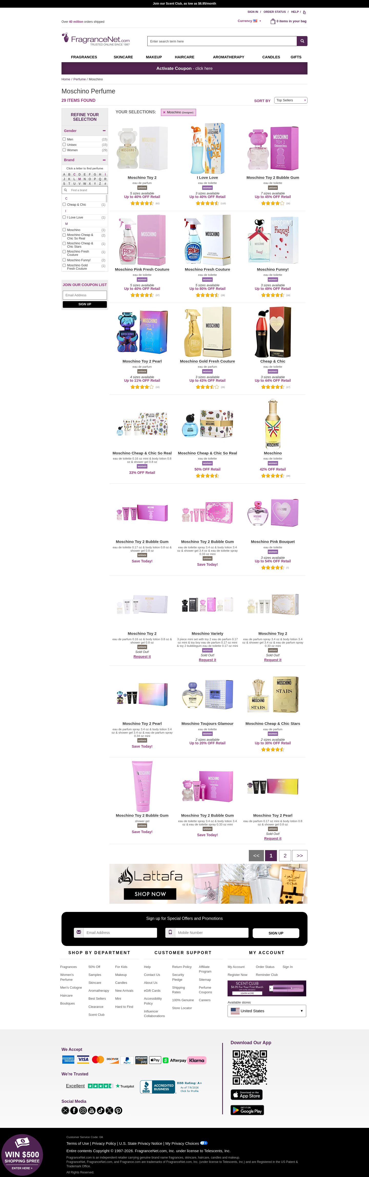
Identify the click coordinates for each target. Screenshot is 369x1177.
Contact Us (152, 975)
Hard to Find (124, 1007)
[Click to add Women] (85, 150)
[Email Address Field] (85, 295)
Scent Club (96, 1015)
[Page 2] (285, 855)
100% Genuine (183, 1000)
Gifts (296, 57)
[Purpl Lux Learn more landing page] (267, 990)
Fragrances (84, 57)
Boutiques (67, 1003)
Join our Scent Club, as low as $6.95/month (184, 3)
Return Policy (182, 967)
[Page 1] (271, 855)
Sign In (253, 11)
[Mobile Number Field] (212, 933)
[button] (74, 174)
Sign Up (84, 304)
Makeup (154, 57)
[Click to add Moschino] (84, 230)
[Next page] (300, 855)
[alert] (250, 21)
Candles (121, 983)
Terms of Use (77, 1143)
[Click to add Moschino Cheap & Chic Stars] (84, 245)
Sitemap (205, 980)
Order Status (275, 11)
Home (65, 79)
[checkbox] (85, 139)
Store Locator (182, 1008)
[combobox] (227, 41)
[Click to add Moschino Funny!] (84, 260)
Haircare (184, 57)
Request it (142, 657)
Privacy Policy (104, 1143)
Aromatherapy (98, 991)
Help (295, 11)
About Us (151, 983)
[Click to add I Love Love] (84, 217)
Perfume (80, 79)
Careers (205, 1000)
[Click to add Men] (85, 139)
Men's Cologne (71, 987)
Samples (94, 975)
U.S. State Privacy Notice (140, 1143)
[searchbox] (222, 41)
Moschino (177, 112)
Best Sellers (97, 998)
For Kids (121, 967)
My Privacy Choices (182, 1143)
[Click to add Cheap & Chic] (84, 205)
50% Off (94, 967)
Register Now (237, 975)
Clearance (95, 1007)
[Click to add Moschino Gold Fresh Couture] (84, 267)
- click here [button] (184, 68)
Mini (118, 998)
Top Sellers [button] (284, 100)
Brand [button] (85, 160)
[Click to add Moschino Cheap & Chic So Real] (84, 237)
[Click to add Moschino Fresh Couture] (84, 253)
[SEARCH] (302, 41)
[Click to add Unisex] (85, 145)
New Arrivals (124, 991)
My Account (236, 967)
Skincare (123, 57)
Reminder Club (267, 975)
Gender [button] (85, 131)
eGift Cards (152, 991)
